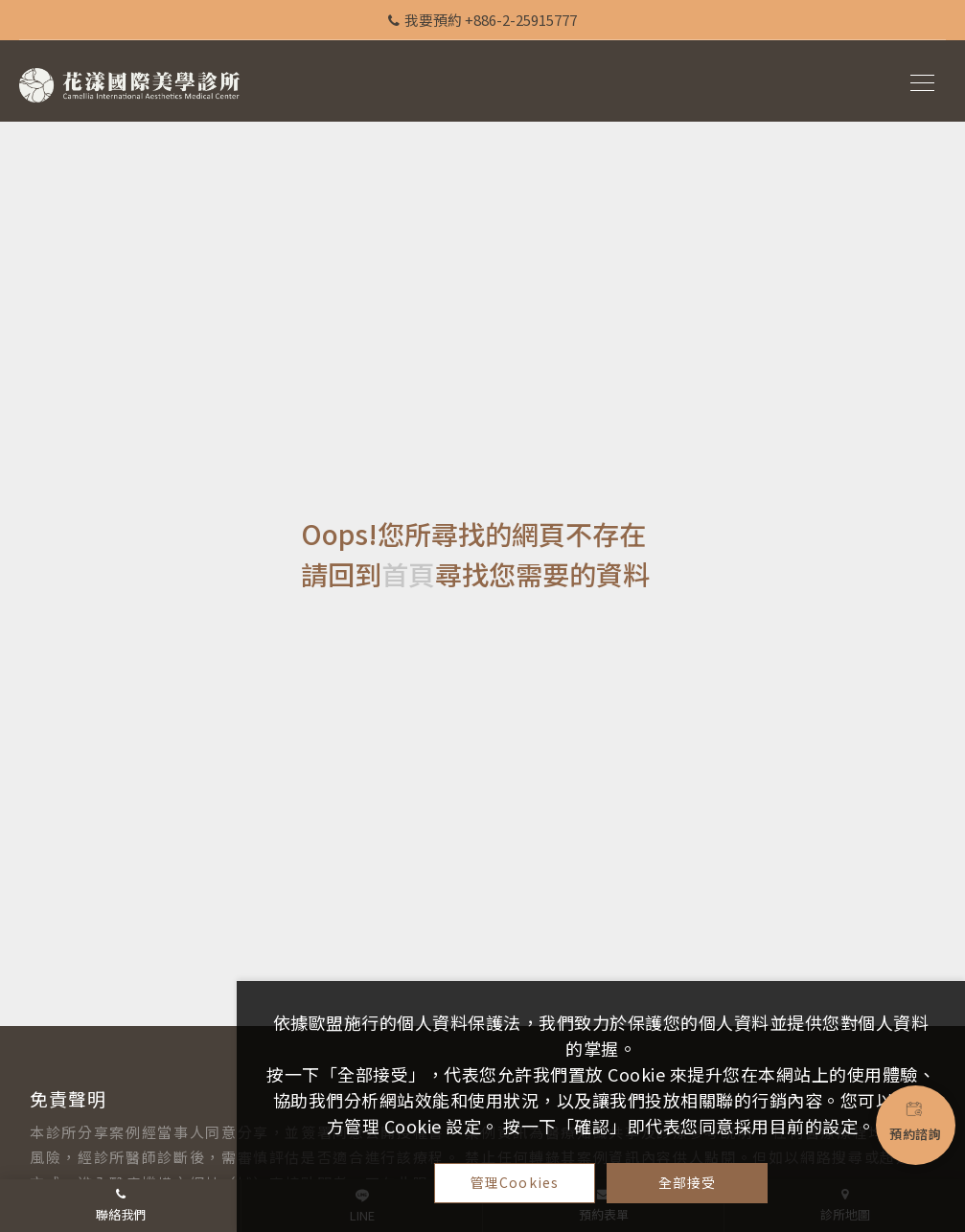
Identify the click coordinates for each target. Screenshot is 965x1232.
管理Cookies (515, 1182)
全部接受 (687, 1182)
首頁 (408, 574)
